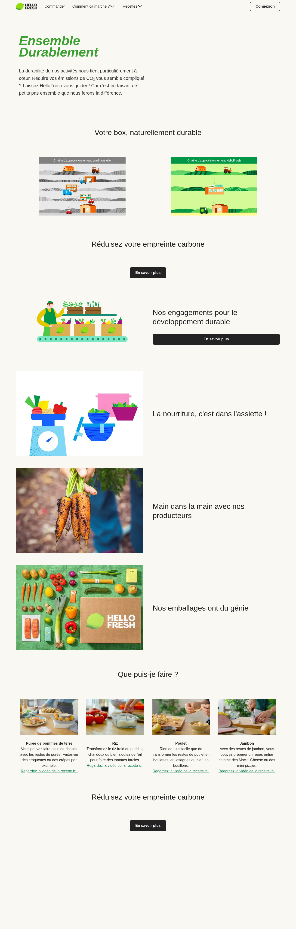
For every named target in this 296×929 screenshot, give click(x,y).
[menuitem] (28, 6)
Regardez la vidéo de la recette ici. (49, 771)
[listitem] (82, 185)
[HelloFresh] (26, 6)
